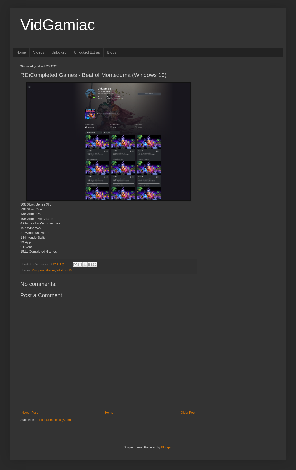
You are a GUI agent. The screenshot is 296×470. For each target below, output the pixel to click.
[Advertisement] (244, 96)
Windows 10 (64, 270)
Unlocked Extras (87, 52)
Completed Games (43, 270)
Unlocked (59, 52)
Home (21, 52)
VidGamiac (57, 24)
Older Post (188, 412)
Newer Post (30, 412)
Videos (38, 52)
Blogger (166, 447)
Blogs (111, 52)
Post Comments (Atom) (55, 420)
